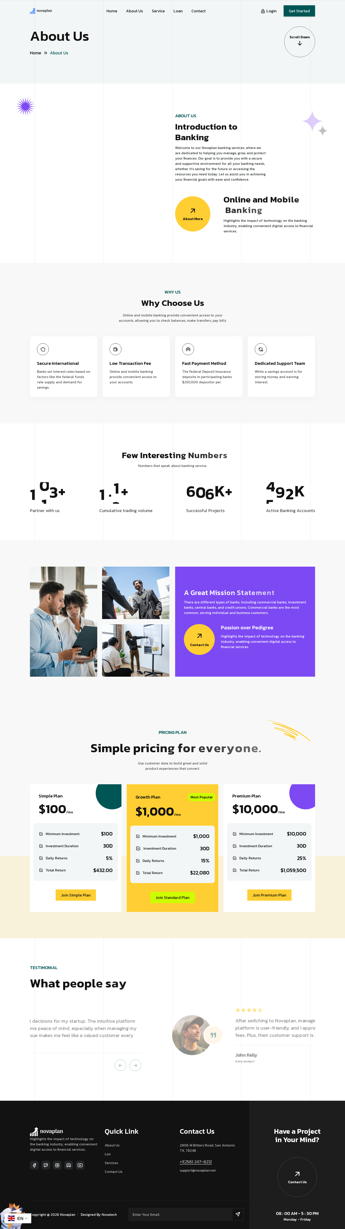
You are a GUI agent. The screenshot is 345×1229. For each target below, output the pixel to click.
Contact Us (113, 1171)
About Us (134, 11)
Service (158, 11)
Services (111, 1162)
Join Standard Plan (172, 897)
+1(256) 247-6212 (196, 1161)
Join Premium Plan (269, 895)
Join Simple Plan (76, 895)
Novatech (109, 1214)
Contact (198, 11)
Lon (108, 1154)
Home (111, 11)
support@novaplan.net (198, 1170)
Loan (178, 11)
